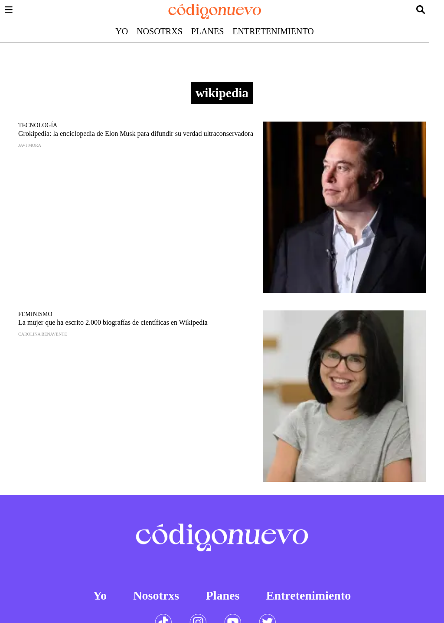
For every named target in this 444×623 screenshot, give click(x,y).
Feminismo (35, 314)
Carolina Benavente (42, 334)
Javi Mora (29, 145)
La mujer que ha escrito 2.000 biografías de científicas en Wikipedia (113, 322)
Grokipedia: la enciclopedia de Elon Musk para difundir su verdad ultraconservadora (135, 133)
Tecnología (37, 125)
